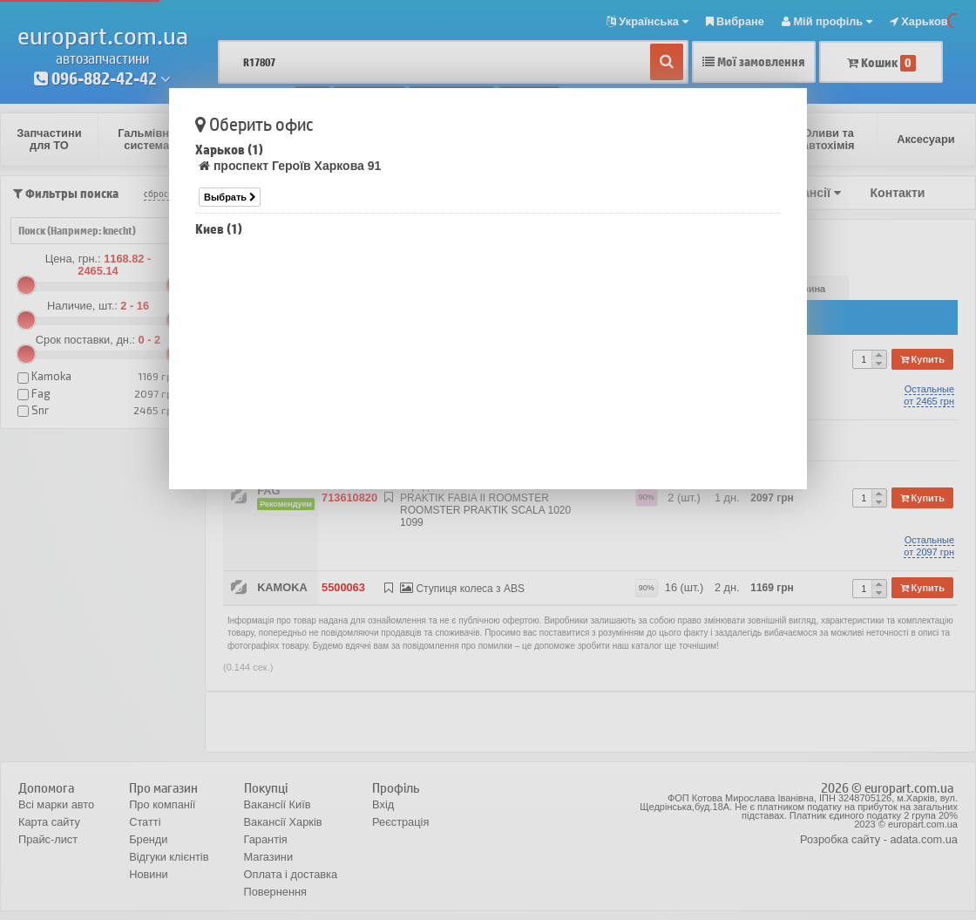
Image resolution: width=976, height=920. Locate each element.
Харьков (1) (229, 149)
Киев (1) (218, 229)
